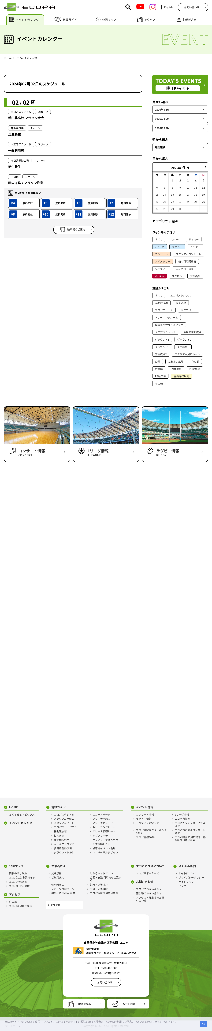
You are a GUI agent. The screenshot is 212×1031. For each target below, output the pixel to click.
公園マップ (16, 866)
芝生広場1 (183, 347)
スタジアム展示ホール (187, 354)
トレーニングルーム (166, 317)
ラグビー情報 (143, 818)
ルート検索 (129, 1004)
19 (203, 194)
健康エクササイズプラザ (169, 325)
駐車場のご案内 (76, 229)
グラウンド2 (184, 339)
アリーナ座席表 (101, 818)
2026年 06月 (162, 128)
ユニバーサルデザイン (105, 852)
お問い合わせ (191, 7)
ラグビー (177, 247)
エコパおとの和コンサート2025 (190, 831)
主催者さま (58, 866)
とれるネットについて (102, 873)
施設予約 (56, 873)
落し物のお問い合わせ (149, 893)
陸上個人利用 (61, 839)
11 (195, 187)
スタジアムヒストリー (66, 822)
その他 (159, 383)
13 (157, 194)
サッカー (194, 239)
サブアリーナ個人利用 (105, 839)
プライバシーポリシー (191, 877)
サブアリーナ (188, 310)
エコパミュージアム (65, 827)
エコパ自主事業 (184, 269)
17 (187, 194)
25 (195, 202)
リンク (182, 885)
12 (203, 187)
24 (187, 202)
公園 (157, 361)
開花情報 (177, 276)
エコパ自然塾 (182, 818)
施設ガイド (58, 807)
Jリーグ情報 (182, 814)
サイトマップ (186, 881)
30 (180, 209)
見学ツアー (161, 269)
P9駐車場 (176, 369)
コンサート (161, 254)
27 (157, 209)
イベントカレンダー (22, 823)
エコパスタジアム (180, 295)
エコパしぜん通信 (19, 885)
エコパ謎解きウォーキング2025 (151, 831)
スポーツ (175, 239)
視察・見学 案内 (99, 884)
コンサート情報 (145, 814)
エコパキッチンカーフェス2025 (190, 824)
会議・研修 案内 (99, 888)
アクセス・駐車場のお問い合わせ (150, 899)
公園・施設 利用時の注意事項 (105, 879)
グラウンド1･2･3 (64, 852)
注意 (161, 276)
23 (180, 202)
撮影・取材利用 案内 (63, 893)
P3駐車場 (194, 369)
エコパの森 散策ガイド (22, 877)
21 (164, 202)
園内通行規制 (181, 376)
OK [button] (203, 1024)
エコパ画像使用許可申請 (104, 893)
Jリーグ (159, 247)
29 (172, 209)
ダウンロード (58, 905)
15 (172, 194)
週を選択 (160, 147)
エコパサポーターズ (147, 873)
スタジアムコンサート (188, 254)
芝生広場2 (161, 354)
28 (164, 209)
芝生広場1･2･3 (101, 843)
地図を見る (84, 1004)
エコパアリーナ (164, 310)
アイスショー (162, 261)
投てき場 (181, 303)
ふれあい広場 (175, 361)
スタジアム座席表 (64, 818)
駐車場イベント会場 (104, 848)
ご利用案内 (57, 877)
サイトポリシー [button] (14, 1026)
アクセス (14, 894)
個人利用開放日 (187, 261)
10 (187, 187)
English (168, 7)
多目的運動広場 (192, 332)
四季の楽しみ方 (18, 873)
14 (164, 194)
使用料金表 (57, 884)
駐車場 (159, 369)
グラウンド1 (162, 339)
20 (157, 202)
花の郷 (195, 361)
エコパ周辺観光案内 (20, 905)
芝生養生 (195, 276)
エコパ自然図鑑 (18, 881)
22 (172, 202)
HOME (13, 807)
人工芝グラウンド (165, 332)
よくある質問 (187, 866)
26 (203, 202)
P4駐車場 (160, 376)
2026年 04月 (162, 109)
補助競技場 (161, 303)
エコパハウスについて (150, 866)
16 (180, 194)
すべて (158, 239)
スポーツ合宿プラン (62, 888)
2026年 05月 (162, 119)
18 (195, 194)
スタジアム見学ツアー (148, 822)
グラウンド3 (162, 347)
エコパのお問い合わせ (149, 889)
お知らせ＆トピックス (22, 814)
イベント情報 (144, 807)
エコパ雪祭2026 (145, 837)
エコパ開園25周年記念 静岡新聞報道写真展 (190, 839)
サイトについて (187, 873)
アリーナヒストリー (104, 822)
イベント (195, 247)
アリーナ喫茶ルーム (104, 831)
